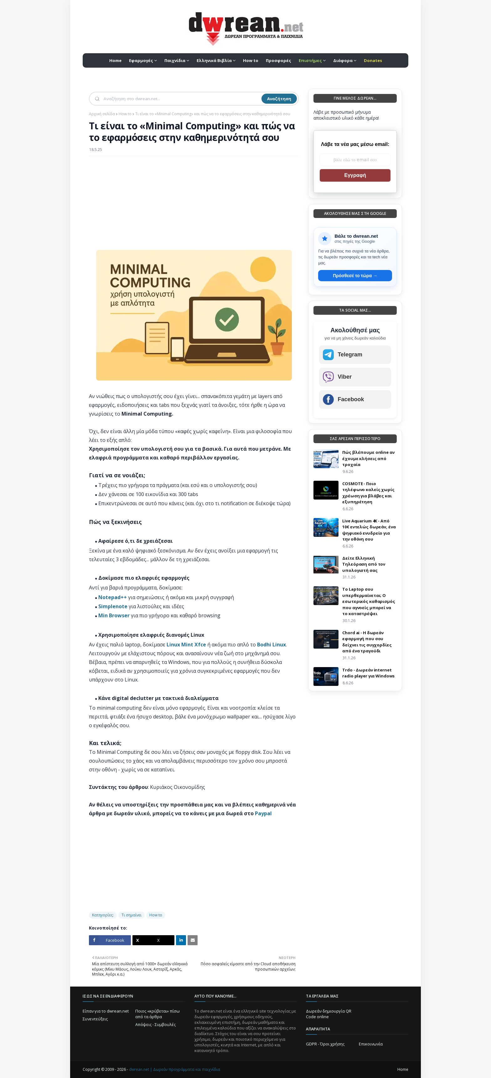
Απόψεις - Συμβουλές (155, 1024)
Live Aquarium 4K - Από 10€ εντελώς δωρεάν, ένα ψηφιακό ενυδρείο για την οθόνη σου (368, 530)
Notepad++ (112, 597)
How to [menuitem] (250, 60)
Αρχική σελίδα (102, 114)
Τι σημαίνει (131, 915)
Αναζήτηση (279, 98)
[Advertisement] (194, 206)
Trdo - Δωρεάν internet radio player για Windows (368, 673)
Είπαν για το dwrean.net (106, 1011)
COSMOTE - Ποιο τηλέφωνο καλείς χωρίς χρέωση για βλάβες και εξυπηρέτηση (368, 493)
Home (402, 1069)
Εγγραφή (355, 175)
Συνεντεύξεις (95, 1019)
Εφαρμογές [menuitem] (141, 60)
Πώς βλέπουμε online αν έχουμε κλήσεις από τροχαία (368, 458)
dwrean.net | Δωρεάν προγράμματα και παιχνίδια (174, 1069)
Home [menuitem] (115, 60)
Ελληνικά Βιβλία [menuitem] (214, 60)
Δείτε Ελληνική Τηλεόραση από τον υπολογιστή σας (363, 564)
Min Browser (114, 615)
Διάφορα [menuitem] (343, 60)
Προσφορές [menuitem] (278, 60)
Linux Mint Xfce (186, 644)
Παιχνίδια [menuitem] (174, 60)
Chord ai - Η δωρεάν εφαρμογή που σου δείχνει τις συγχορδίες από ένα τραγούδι (366, 642)
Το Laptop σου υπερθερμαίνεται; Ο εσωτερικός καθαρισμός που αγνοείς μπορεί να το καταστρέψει (368, 601)
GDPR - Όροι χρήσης (325, 1044)
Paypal (263, 813)
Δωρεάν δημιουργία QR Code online (328, 1013)
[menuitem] (312, 60)
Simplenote (112, 606)
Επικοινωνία (371, 1044)
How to (125, 114)
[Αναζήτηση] (182, 99)
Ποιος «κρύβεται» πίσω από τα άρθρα (157, 1013)
